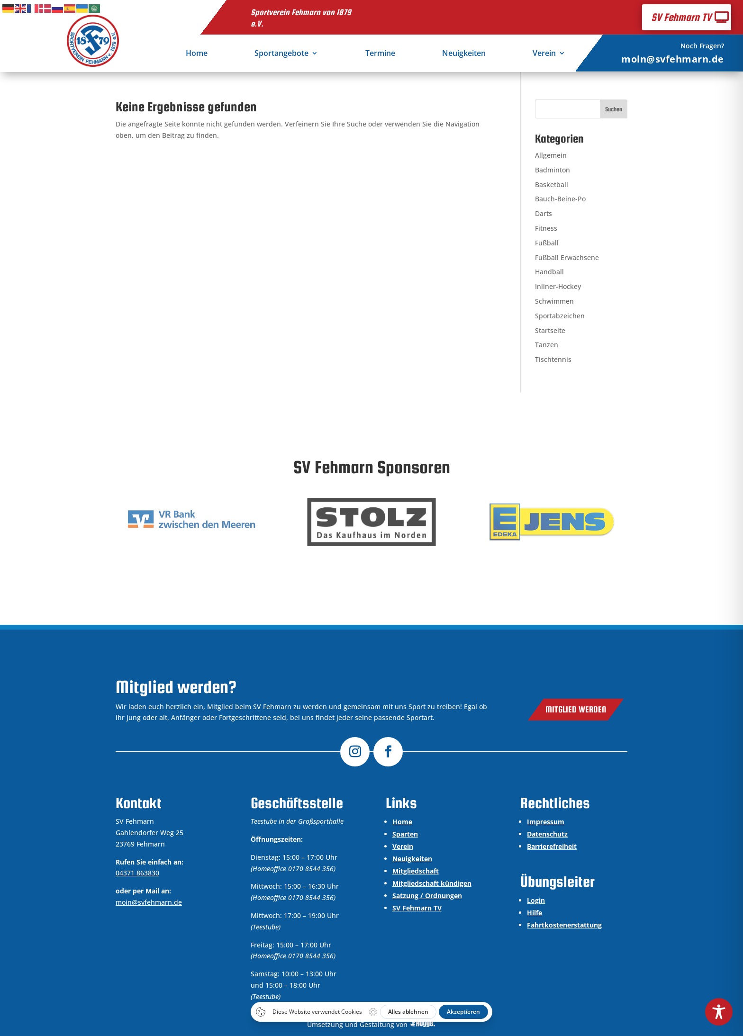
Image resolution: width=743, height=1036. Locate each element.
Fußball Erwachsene (567, 257)
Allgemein (551, 155)
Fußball (547, 242)
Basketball (551, 184)
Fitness (546, 228)
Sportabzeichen (560, 315)
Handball (549, 271)
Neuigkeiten (464, 54)
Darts (543, 213)
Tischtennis (553, 359)
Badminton (552, 169)
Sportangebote (281, 54)
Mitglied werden (575, 709)
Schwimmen (554, 301)
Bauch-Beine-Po (560, 198)
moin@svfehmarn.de (672, 59)
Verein (544, 54)
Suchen (613, 109)
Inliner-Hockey (558, 286)
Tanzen (546, 344)
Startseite (550, 330)
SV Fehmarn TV (681, 17)
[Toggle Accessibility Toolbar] (719, 1012)
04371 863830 (137, 872)
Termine (380, 54)
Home (197, 54)
